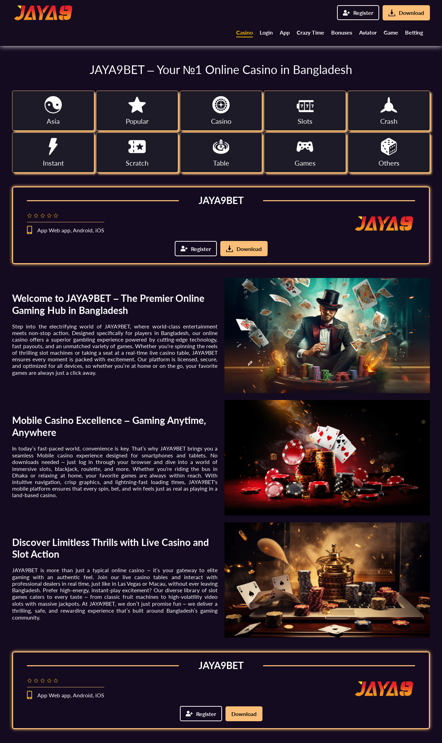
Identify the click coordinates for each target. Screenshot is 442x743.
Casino (244, 32)
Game (391, 32)
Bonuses (341, 32)
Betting (414, 32)
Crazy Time (310, 32)
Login (266, 32)
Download (406, 12)
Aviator (368, 32)
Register (358, 12)
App (285, 32)
